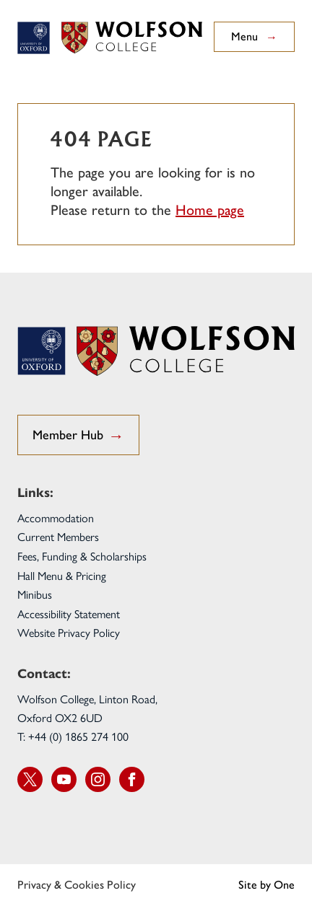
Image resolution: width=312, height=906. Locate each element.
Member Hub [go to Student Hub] (78, 436)
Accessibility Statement (68, 613)
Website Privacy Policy (68, 632)
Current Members (58, 536)
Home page (210, 210)
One (284, 885)
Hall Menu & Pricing (61, 575)
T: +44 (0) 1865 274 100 (73, 736)
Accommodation (55, 517)
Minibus (34, 594)
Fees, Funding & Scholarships (82, 555)
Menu (254, 37)
